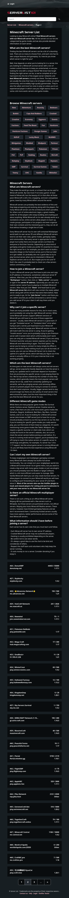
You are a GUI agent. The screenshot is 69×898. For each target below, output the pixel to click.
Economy (29, 119)
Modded (29, 143)
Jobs (55, 131)
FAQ (30, 893)
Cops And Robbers (34, 113)
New (14, 107)
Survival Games (40, 167)
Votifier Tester (44, 893)
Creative (15, 119)
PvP (21, 155)
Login (10, 4)
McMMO (52, 137)
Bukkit (16, 113)
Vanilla (39, 173)
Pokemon (43, 149)
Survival (24, 167)
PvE (13, 155)
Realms (43, 155)
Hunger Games (40, 131)
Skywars (53, 161)
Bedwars (53, 107)
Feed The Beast (30, 125)
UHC (27, 173)
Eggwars (42, 119)
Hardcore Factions (19, 131)
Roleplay (15, 161)
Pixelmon (15, 149)
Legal (35, 893)
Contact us (24, 893)
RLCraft (55, 155)
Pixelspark (29, 149)
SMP (13, 167)
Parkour (54, 143)
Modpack (42, 143)
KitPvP (16, 137)
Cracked (53, 113)
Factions (15, 125)
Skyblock (28, 161)
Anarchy (40, 107)
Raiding (31, 155)
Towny (15, 173)
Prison (55, 149)
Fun (43, 125)
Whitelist (53, 173)
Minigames (16, 143)
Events (54, 119)
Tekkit (55, 167)
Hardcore (54, 125)
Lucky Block (34, 137)
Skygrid (41, 161)
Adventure (26, 107)
